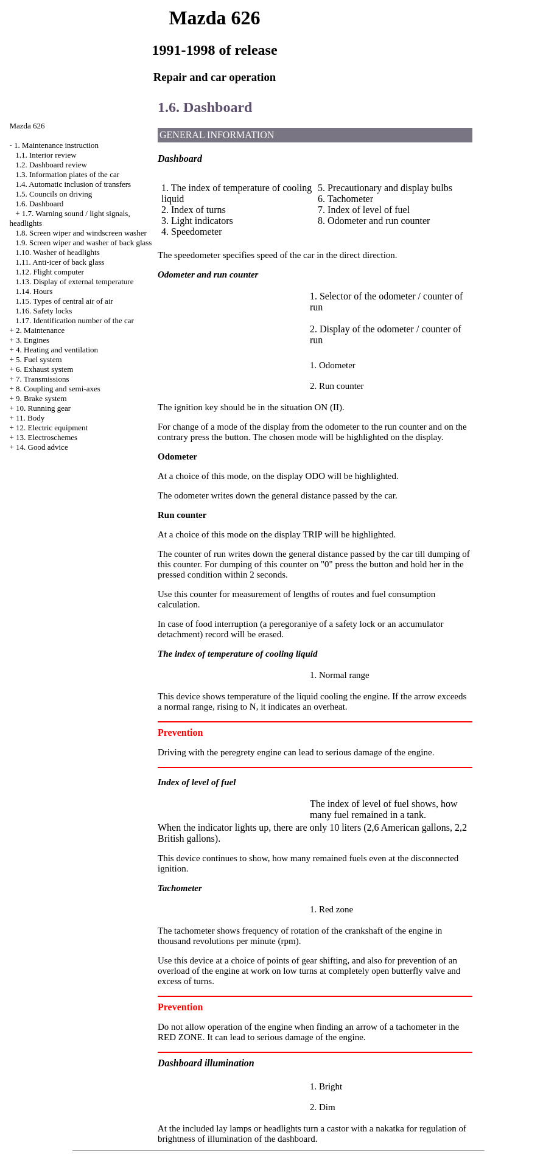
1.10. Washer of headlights (57, 252)
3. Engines (32, 339)
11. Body (30, 417)
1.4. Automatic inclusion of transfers (73, 184)
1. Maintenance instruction (56, 145)
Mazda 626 (27, 125)
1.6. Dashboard (39, 203)
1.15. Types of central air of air (64, 301)
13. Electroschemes (46, 437)
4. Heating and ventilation (57, 349)
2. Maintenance (40, 330)
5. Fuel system (38, 359)
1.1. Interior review (45, 154)
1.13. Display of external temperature (74, 281)
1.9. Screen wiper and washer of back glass (83, 242)
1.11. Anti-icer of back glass (59, 262)
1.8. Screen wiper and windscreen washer (81, 232)
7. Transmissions (42, 378)
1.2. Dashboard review (51, 164)
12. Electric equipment (52, 427)
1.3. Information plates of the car (67, 174)
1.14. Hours (33, 291)
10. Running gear (43, 408)
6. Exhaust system (44, 369)
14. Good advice (42, 447)
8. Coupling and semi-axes (58, 388)
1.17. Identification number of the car (74, 320)
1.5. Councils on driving (53, 193)
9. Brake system (41, 398)
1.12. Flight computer (49, 271)
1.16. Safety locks (43, 310)
